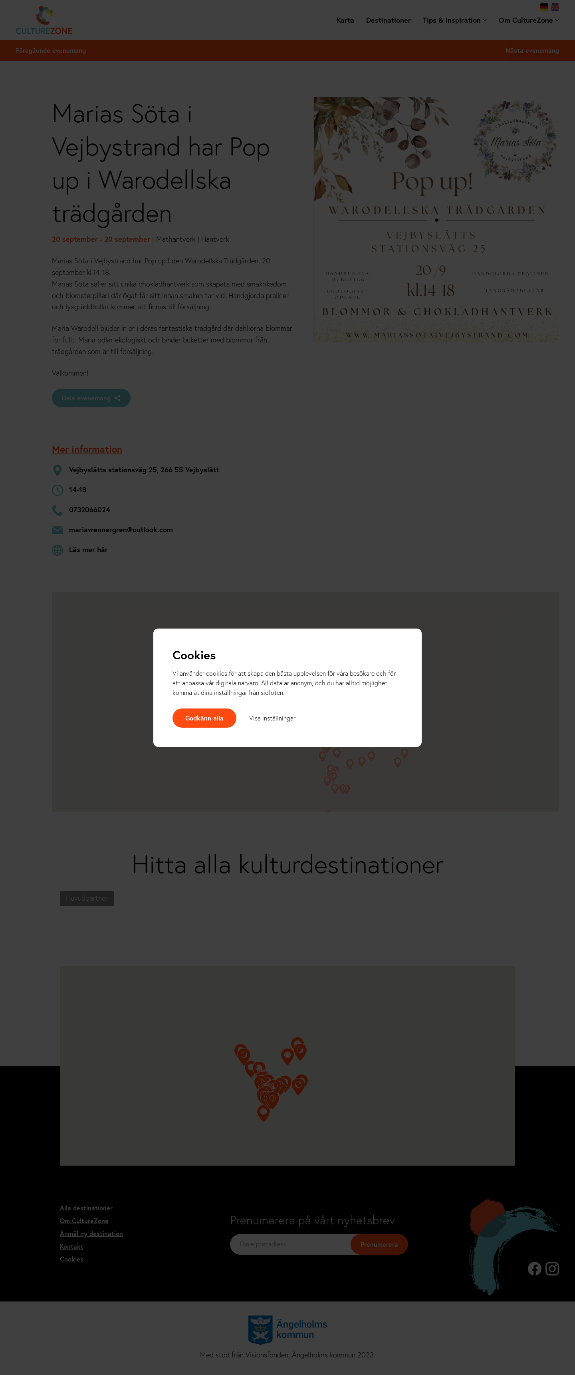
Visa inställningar (272, 718)
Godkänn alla (204, 718)
